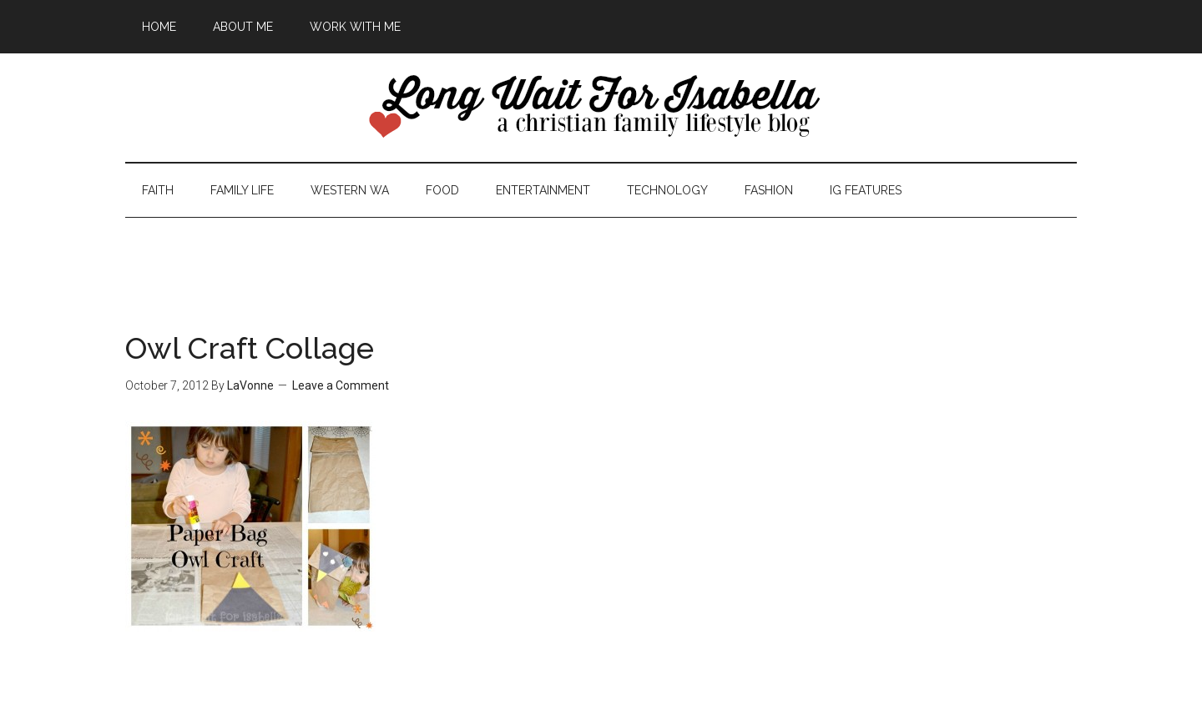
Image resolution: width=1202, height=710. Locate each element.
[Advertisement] (601, 255)
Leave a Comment (340, 385)
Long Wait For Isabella (601, 107)
